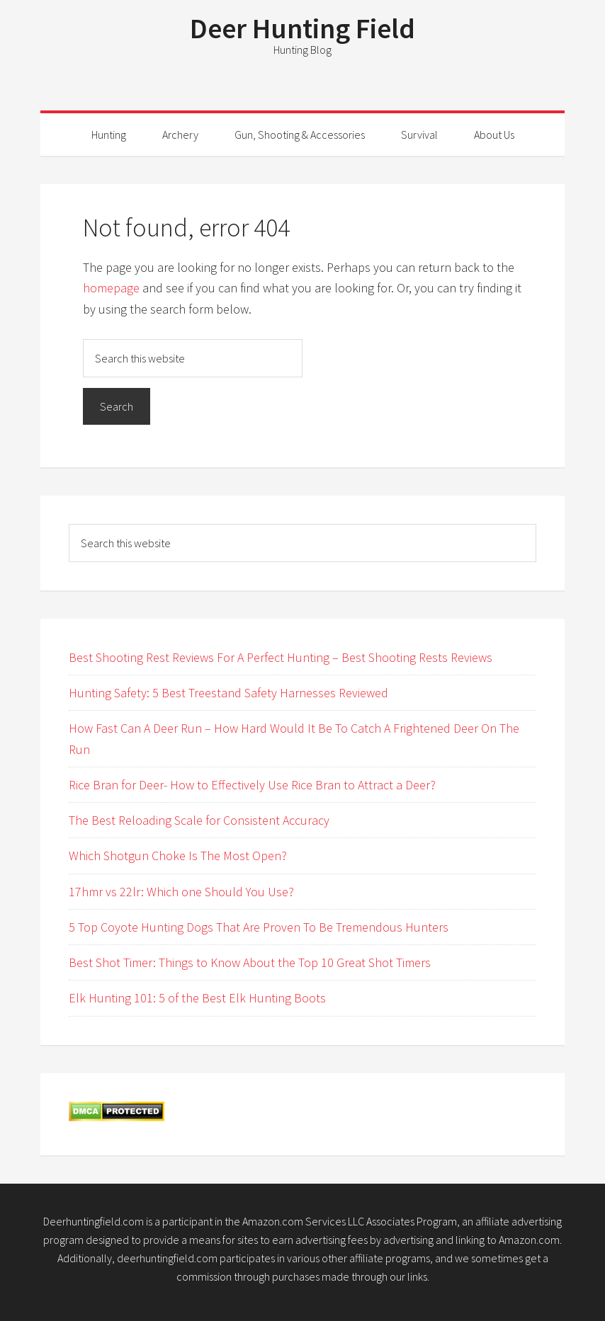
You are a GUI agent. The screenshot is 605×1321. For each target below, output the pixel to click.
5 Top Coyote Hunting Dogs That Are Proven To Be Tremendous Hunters (258, 927)
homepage (111, 288)
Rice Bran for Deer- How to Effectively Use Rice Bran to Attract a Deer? (252, 785)
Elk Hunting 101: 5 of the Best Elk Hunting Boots (197, 998)
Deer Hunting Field (302, 28)
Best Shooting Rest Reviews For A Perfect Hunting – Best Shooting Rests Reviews (280, 657)
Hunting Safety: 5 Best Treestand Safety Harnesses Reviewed (228, 693)
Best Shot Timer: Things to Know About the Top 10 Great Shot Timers (250, 962)
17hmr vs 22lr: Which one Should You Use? (181, 891)
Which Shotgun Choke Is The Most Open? (178, 855)
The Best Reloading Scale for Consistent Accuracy (199, 820)
